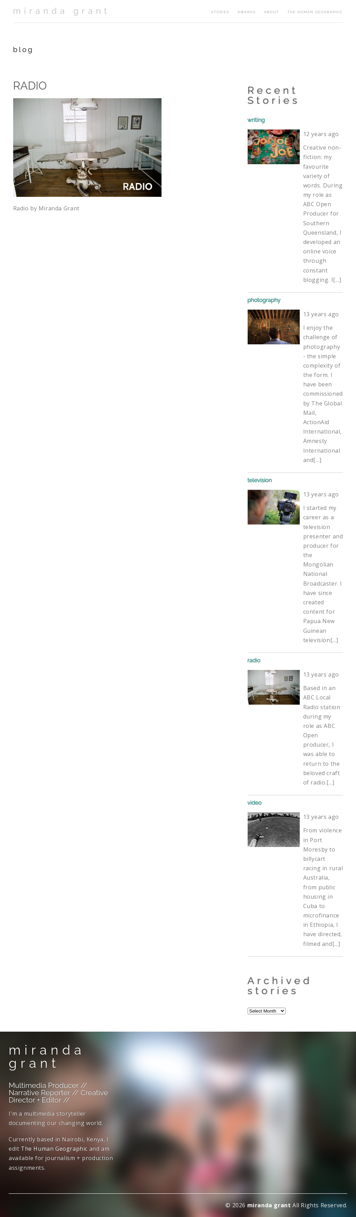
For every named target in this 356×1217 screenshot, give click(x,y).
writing (256, 120)
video (255, 802)
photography (264, 300)
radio (254, 660)
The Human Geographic (315, 12)
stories (220, 12)
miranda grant (61, 11)
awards (247, 12)
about (271, 12)
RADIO (30, 85)
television (260, 480)
